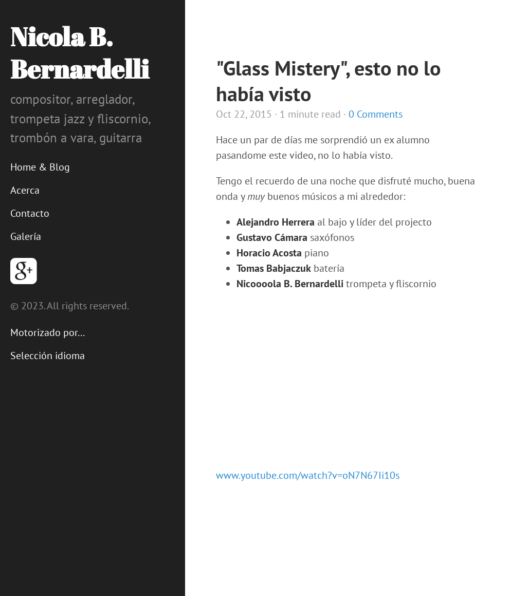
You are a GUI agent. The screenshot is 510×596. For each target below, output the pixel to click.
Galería (25, 236)
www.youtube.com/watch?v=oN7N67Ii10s (307, 475)
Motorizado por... (47, 332)
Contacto (29, 213)
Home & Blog (40, 167)
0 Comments (376, 114)
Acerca (25, 190)
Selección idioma (47, 355)
